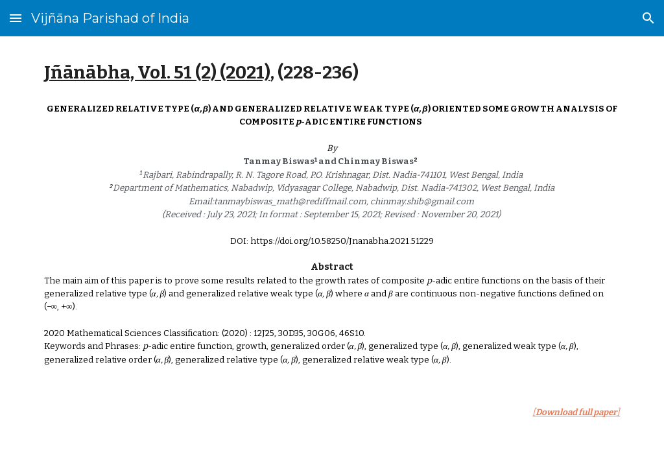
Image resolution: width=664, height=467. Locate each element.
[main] (332, 72)
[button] (15, 18)
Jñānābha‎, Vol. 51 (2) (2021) (157, 72)
